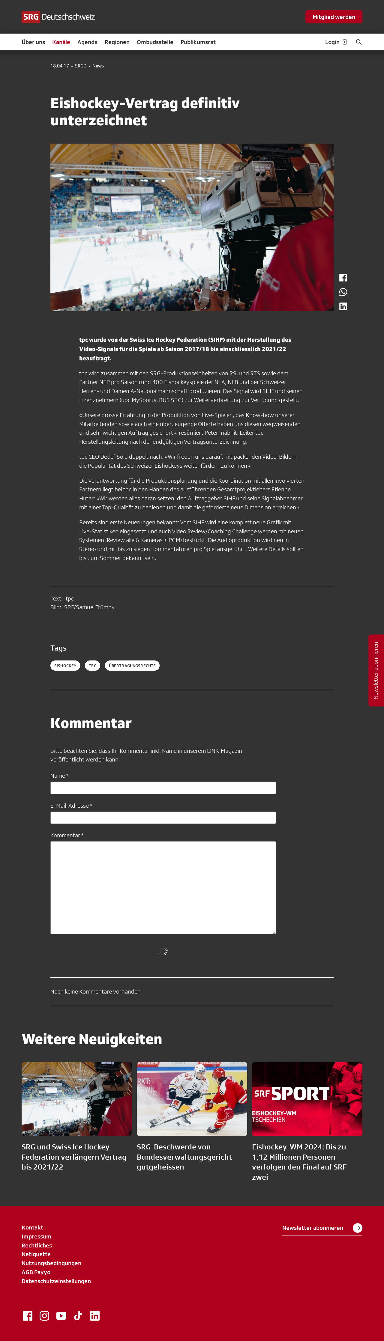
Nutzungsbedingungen (51, 1263)
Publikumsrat (198, 42)
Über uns (33, 42)
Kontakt (32, 1227)
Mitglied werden (334, 16)
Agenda (87, 42)
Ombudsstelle (155, 42)
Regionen (117, 42)
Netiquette (36, 1254)
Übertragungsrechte (132, 665)
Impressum (36, 1236)
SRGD (80, 66)
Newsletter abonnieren (322, 1228)
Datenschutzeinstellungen (56, 1281)
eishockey (65, 665)
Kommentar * (66, 835)
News (98, 66)
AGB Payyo (36, 1272)
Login (336, 42)
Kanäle (61, 42)
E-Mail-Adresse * (71, 805)
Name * (59, 775)
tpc (92, 665)
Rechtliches (37, 1245)
